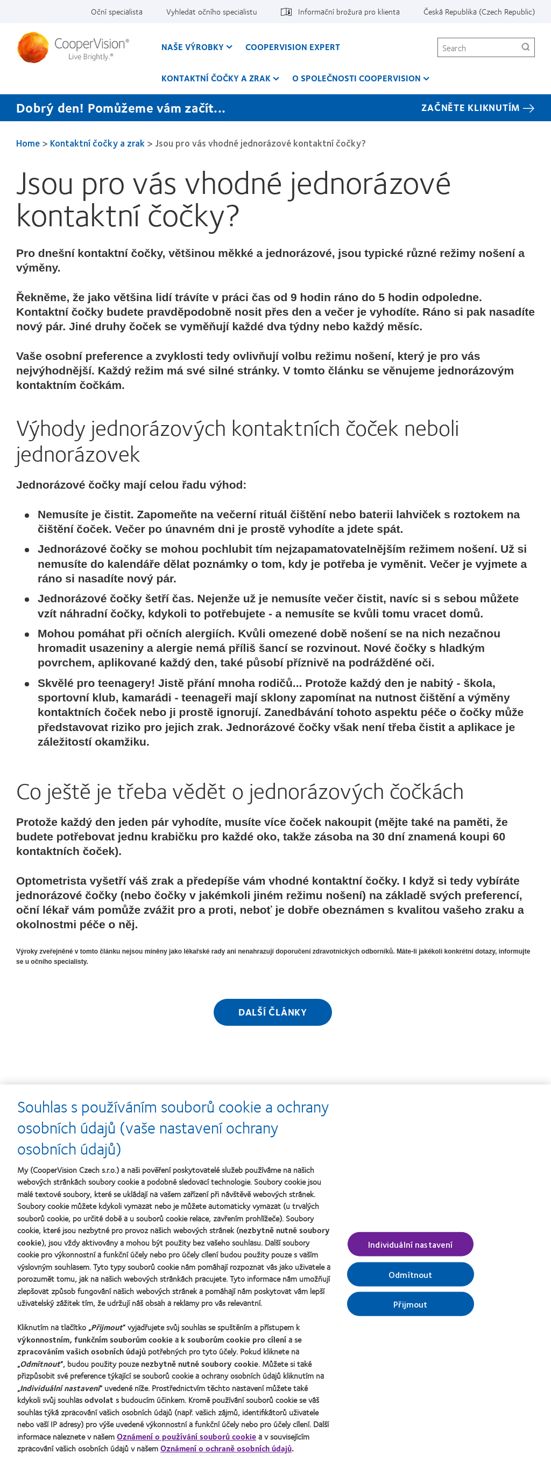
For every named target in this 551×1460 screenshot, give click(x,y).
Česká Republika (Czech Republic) (479, 11)
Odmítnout (410, 1280)
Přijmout (410, 1309)
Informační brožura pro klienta (349, 11)
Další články (272, 1011)
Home (28, 143)
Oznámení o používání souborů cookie (186, 1441)
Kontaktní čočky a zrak (216, 78)
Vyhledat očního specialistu (211, 11)
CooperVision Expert (292, 46)
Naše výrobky (192, 46)
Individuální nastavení (410, 1249)
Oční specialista (117, 11)
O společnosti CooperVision (356, 78)
